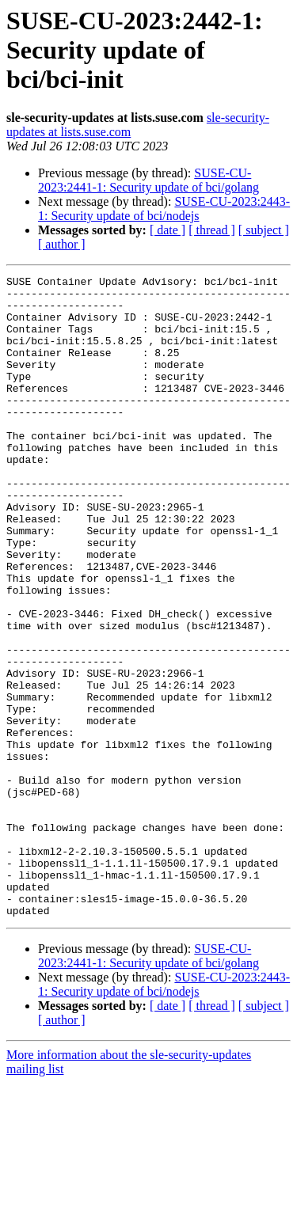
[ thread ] (211, 230)
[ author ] (62, 244)
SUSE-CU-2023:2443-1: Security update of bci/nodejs (164, 208)
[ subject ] (263, 230)
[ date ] (167, 230)
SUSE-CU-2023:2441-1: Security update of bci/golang (148, 180)
